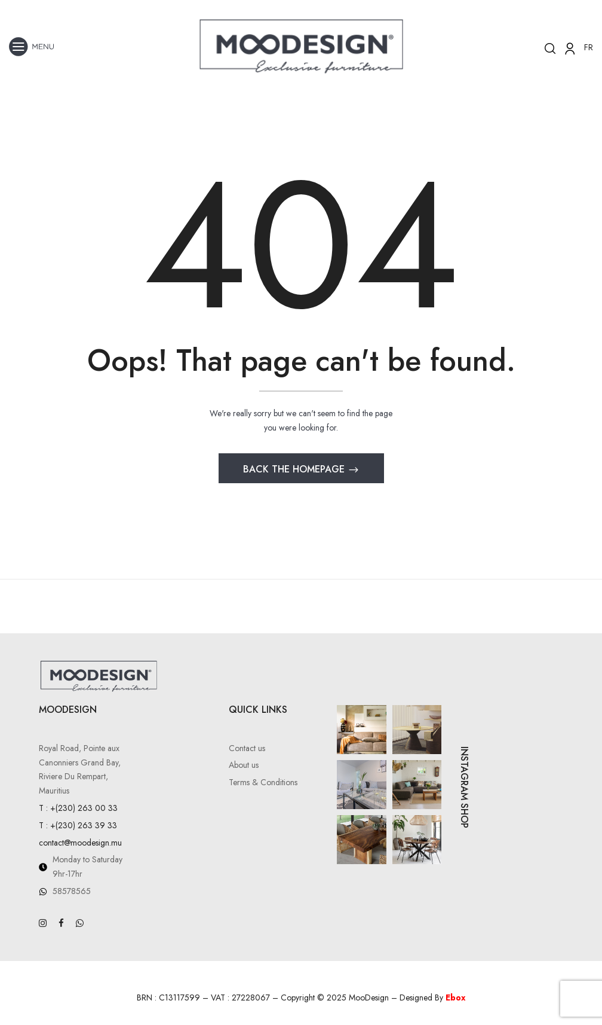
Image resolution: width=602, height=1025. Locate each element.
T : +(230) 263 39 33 (78, 825)
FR (588, 47)
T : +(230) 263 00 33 (78, 808)
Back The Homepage (295, 469)
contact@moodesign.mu (80, 843)
